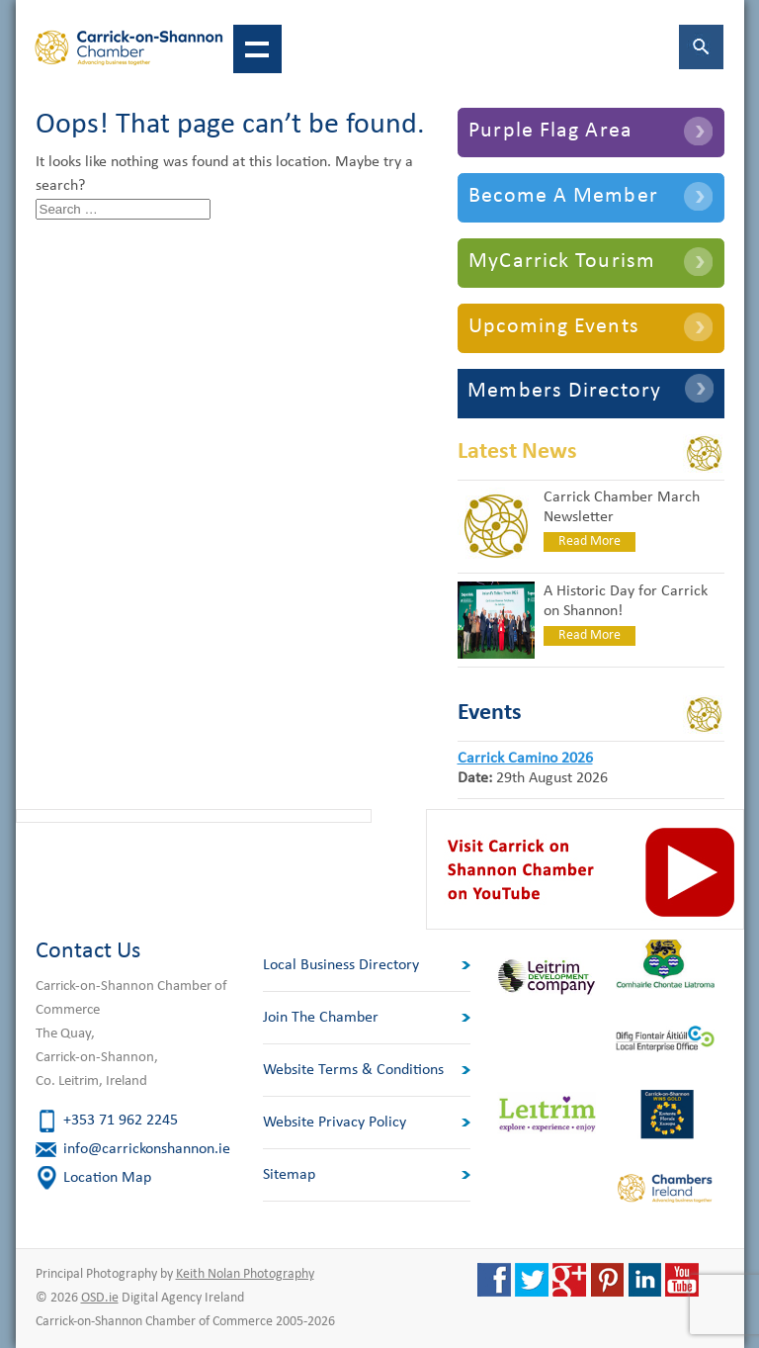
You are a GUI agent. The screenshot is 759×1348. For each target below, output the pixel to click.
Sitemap (289, 1175)
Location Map (107, 1178)
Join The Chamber (321, 1018)
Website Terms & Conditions (353, 1070)
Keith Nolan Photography (245, 1274)
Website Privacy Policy (334, 1122)
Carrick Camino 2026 (525, 758)
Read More (589, 541)
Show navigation (257, 49)
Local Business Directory (341, 965)
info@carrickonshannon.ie (146, 1149)
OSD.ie (100, 1298)
